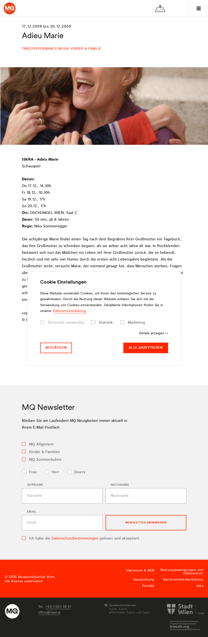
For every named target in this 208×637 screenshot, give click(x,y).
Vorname (35, 485)
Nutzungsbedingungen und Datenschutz (181, 571)
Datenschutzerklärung (69, 311)
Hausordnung (143, 579)
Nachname (120, 485)
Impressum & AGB (140, 570)
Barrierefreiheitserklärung (183, 579)
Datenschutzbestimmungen (74, 538)
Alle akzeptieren (146, 347)
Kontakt (148, 586)
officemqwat (49, 612)
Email (32, 512)
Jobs (199, 586)
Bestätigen (56, 347)
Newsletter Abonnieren (145, 523)
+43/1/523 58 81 (58, 606)
